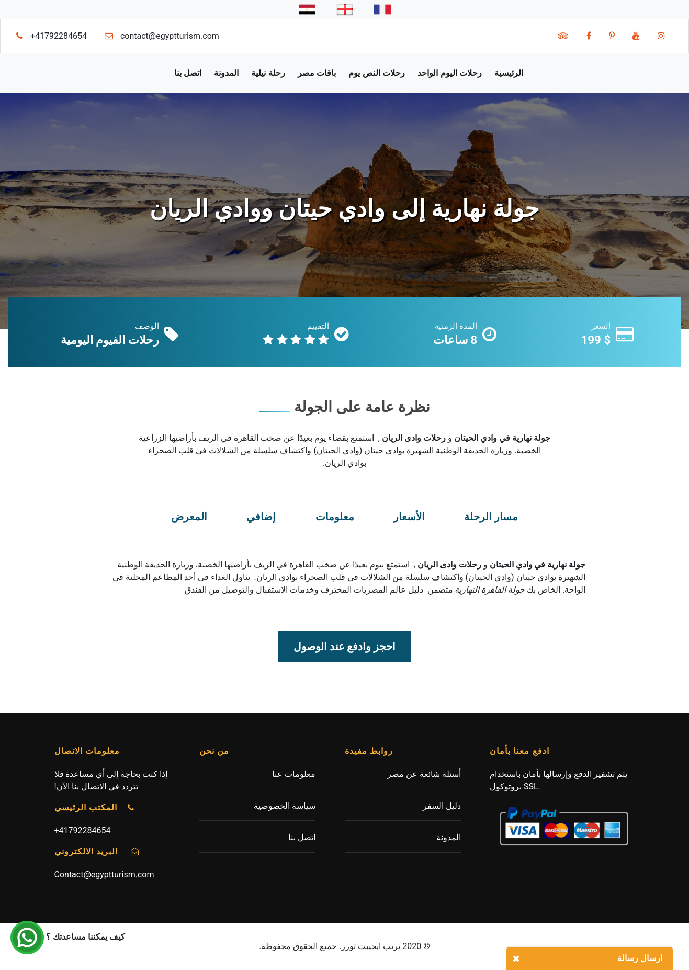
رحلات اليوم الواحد (449, 73)
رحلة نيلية (268, 73)
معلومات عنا (293, 774)
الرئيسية (508, 73)
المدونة (226, 73)
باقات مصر (317, 73)
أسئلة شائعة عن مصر (424, 774)
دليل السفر (442, 806)
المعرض (189, 516)
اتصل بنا (187, 73)
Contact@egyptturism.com (104, 874)
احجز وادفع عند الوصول (344, 646)
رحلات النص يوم (376, 73)
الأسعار (409, 516)
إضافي (261, 516)
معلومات (334, 516)
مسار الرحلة (491, 516)
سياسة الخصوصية (284, 806)
